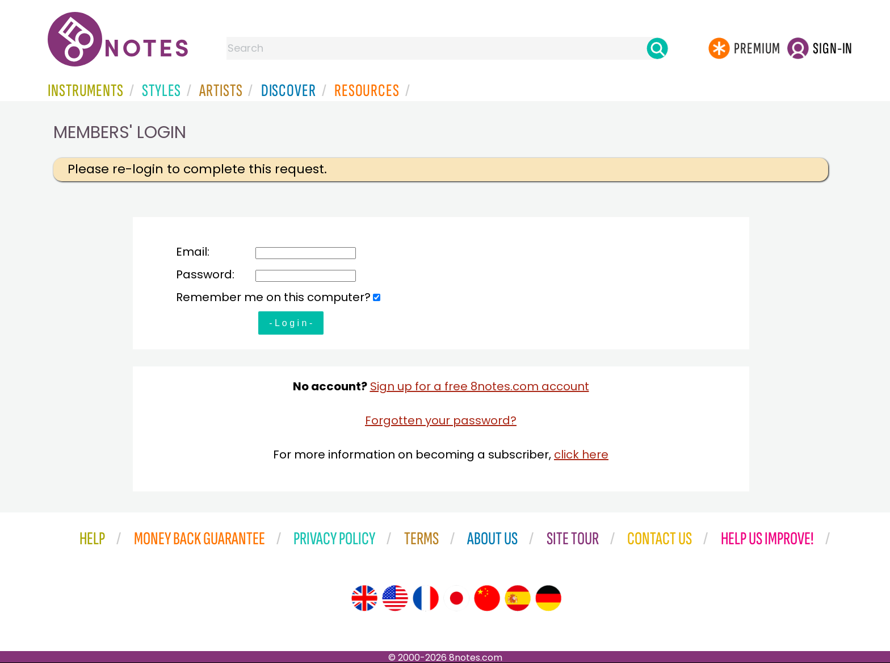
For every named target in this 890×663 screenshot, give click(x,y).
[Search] (657, 48)
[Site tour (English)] (364, 598)
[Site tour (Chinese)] (487, 598)
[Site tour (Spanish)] (517, 598)
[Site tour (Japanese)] (456, 598)
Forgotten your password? (441, 420)
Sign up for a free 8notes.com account (479, 386)
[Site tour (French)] (426, 598)
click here (581, 454)
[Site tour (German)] (548, 598)
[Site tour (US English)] (395, 598)
